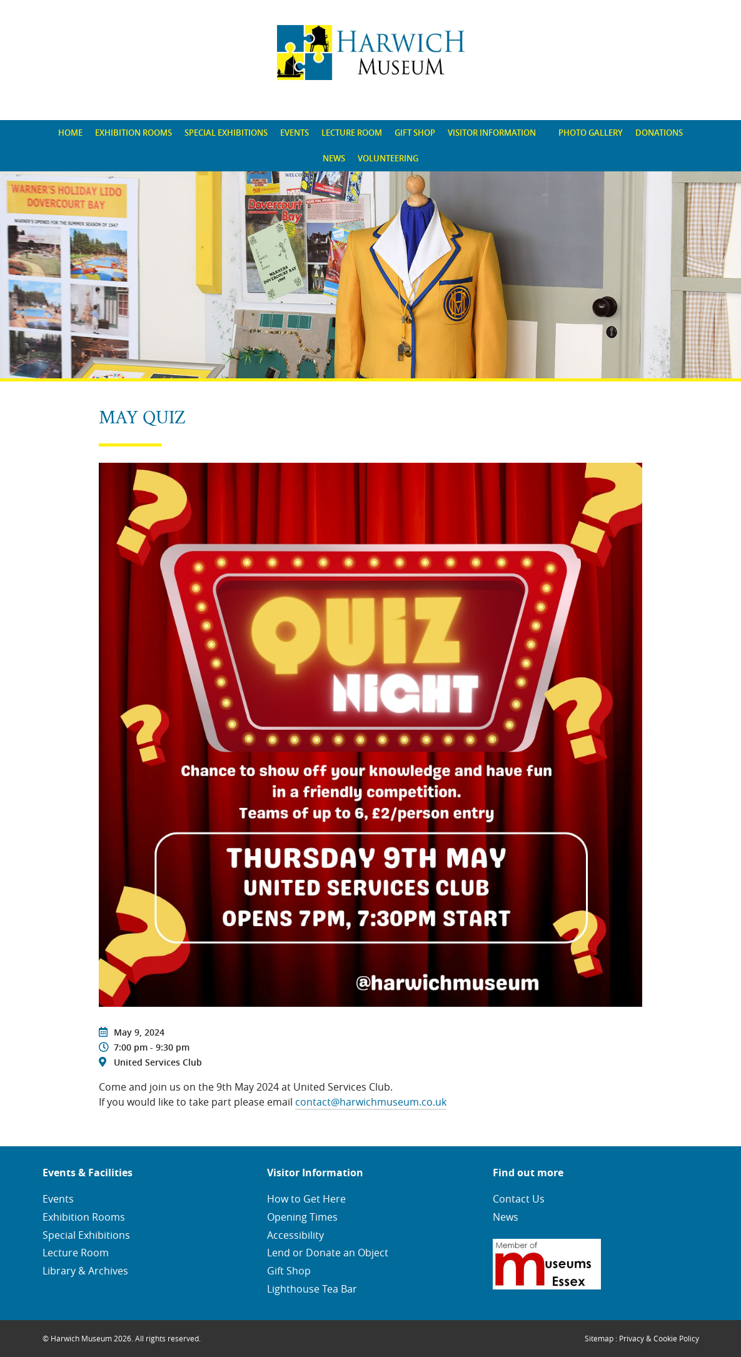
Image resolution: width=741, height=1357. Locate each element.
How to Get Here (306, 1199)
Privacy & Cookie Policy (659, 1338)
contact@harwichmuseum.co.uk (370, 1102)
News (334, 158)
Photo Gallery (590, 132)
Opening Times (302, 1217)
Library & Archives (85, 1271)
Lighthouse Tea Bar (312, 1289)
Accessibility (295, 1235)
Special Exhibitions (226, 132)
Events (294, 132)
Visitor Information (492, 132)
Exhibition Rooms (133, 132)
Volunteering (388, 158)
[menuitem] (70, 133)
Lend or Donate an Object (327, 1252)
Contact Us (519, 1199)
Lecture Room (351, 132)
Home (70, 132)
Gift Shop (415, 132)
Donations (659, 132)
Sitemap (599, 1338)
